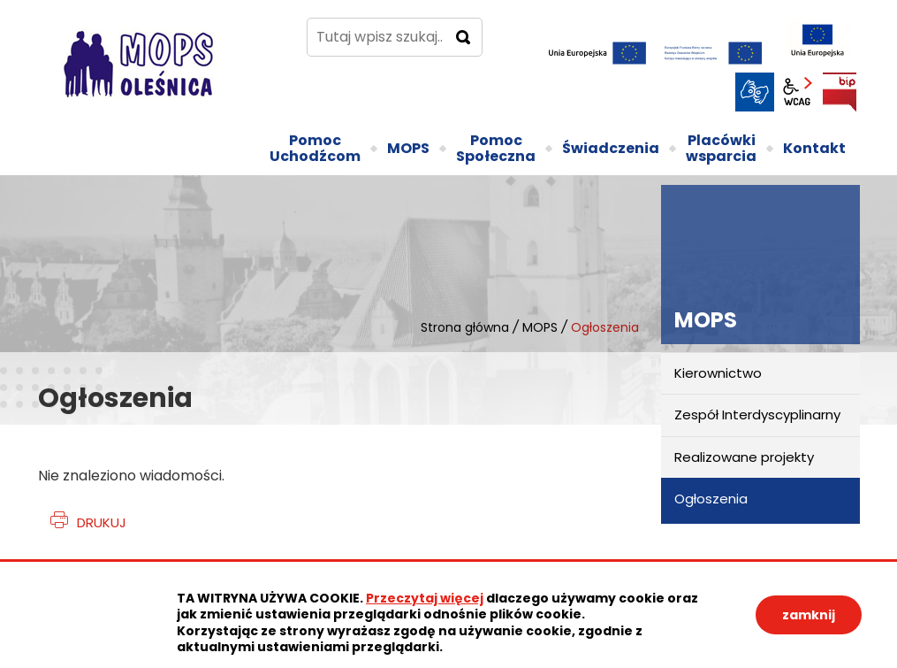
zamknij (808, 615)
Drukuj (101, 522)
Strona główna (465, 327)
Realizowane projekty (744, 457)
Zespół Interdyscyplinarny (757, 414)
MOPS (540, 327)
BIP (839, 92)
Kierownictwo (718, 373)
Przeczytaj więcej (424, 598)
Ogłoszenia (711, 498)
